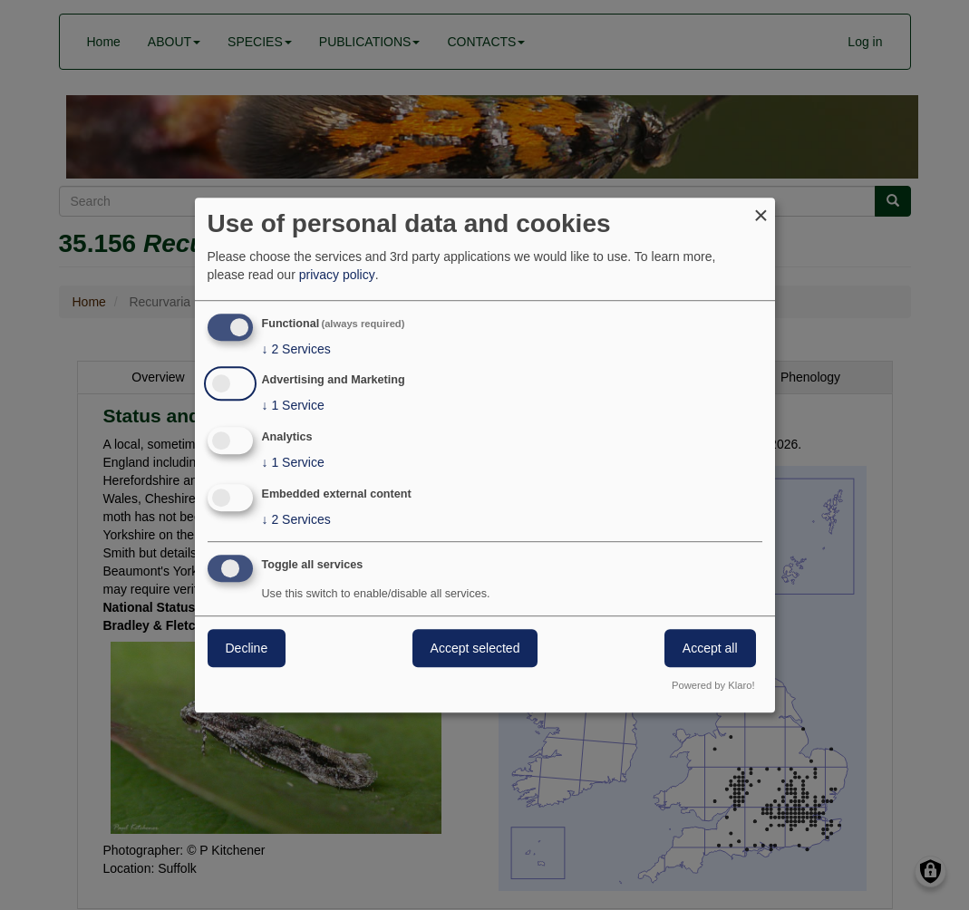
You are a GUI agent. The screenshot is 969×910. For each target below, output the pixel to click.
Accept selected (475, 648)
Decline (247, 648)
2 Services (296, 349)
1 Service (293, 406)
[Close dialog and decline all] (761, 209)
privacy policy (337, 274)
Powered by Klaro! (713, 685)
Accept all (710, 648)
